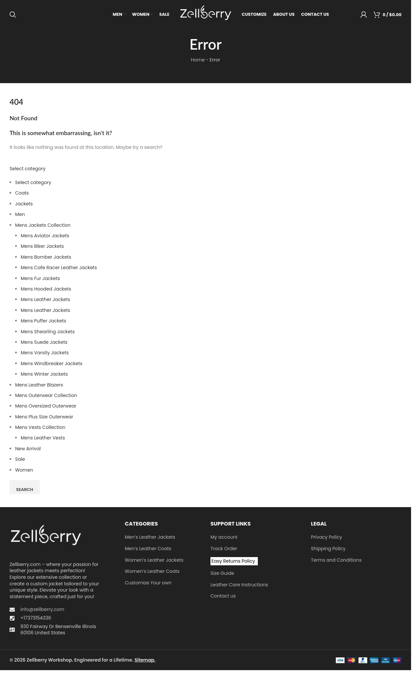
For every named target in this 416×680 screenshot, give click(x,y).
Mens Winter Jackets (44, 374)
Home (198, 60)
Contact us (223, 597)
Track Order (223, 549)
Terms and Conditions (336, 561)
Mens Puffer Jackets (43, 321)
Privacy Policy (326, 538)
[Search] (12, 14)
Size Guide (222, 574)
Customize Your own (148, 583)
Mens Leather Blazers (39, 385)
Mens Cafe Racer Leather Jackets (59, 268)
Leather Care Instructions (239, 585)
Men (20, 215)
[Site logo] (205, 14)
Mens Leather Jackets (45, 300)
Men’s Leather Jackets (150, 538)
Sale (20, 460)
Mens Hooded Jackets (46, 289)
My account (223, 538)
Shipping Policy (328, 549)
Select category (28, 169)
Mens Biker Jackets (42, 247)
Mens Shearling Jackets (48, 332)
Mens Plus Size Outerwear (44, 417)
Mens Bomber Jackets (46, 257)
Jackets (24, 204)
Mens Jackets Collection (42, 226)
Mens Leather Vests (43, 438)
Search (24, 490)
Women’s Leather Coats (152, 572)
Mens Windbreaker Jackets (52, 364)
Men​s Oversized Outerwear (45, 407)
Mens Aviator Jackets (45, 236)
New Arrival (28, 449)
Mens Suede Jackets (44, 343)
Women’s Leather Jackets (154, 561)
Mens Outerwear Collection (46, 396)
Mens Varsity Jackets (45, 353)
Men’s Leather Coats (148, 549)
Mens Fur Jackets (40, 279)
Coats (22, 194)
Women (24, 470)
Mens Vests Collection (40, 428)
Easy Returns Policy (233, 561)
